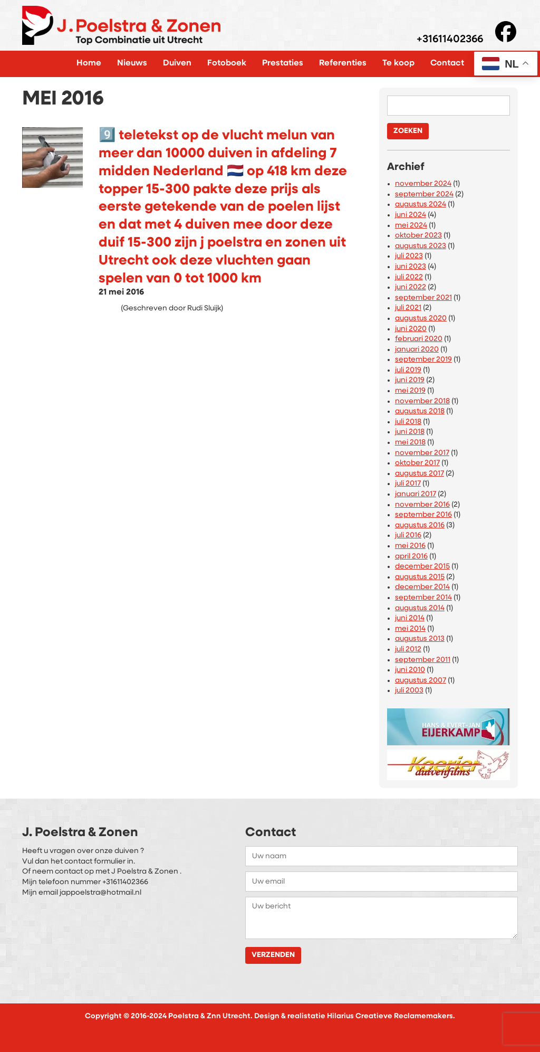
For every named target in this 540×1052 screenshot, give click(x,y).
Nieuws (132, 63)
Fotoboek (226, 63)
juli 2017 (408, 484)
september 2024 (424, 194)
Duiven (177, 63)
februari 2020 (418, 339)
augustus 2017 (419, 474)
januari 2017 (415, 494)
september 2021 (423, 298)
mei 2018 (410, 443)
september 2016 (423, 515)
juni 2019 (410, 380)
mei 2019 (410, 391)
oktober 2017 (417, 463)
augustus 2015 (420, 577)
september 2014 (423, 598)
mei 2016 (410, 546)
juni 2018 (410, 432)
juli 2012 (408, 649)
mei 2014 (410, 629)
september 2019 (423, 360)
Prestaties (282, 63)
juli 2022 (409, 277)
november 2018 (422, 401)
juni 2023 (410, 267)
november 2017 (422, 453)
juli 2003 (409, 691)
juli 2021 (408, 308)
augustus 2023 (420, 246)
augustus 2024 (420, 204)
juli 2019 (408, 370)
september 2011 (422, 660)
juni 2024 (410, 215)
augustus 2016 (420, 525)
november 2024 (423, 184)
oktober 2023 (418, 236)
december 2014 (422, 587)
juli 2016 (408, 535)
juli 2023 (409, 256)
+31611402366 (450, 40)
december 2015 (422, 567)
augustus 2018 (420, 411)
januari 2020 (417, 350)
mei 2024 (411, 226)
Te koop (398, 63)
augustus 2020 (421, 319)
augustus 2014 (420, 608)
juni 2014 (410, 618)
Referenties (343, 63)
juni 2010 (410, 670)
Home (88, 63)
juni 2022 (410, 287)
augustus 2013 (420, 639)
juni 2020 (411, 329)
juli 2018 (408, 422)
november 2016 (422, 505)
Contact (447, 63)
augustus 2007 (420, 681)
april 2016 (411, 557)
